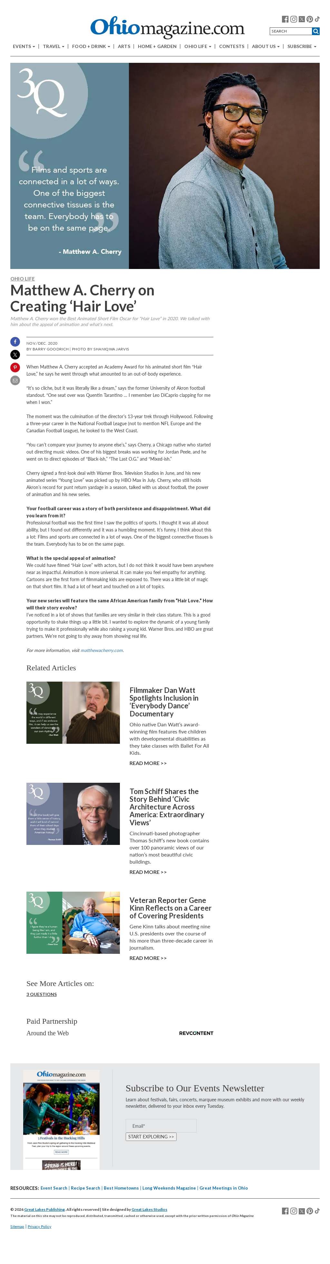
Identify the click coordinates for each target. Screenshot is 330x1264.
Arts (124, 46)
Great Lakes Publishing (44, 1209)
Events (24, 46)
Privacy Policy (39, 1226)
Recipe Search (85, 1188)
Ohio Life (197, 46)
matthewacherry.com (102, 650)
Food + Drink (91, 46)
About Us (266, 46)
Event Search (54, 1188)
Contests (231, 46)
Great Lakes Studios (149, 1209)
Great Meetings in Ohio (223, 1188)
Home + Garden (157, 46)
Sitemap (17, 1226)
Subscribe (301, 46)
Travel (53, 46)
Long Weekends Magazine (169, 1188)
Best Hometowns (121, 1188)
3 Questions (41, 994)
